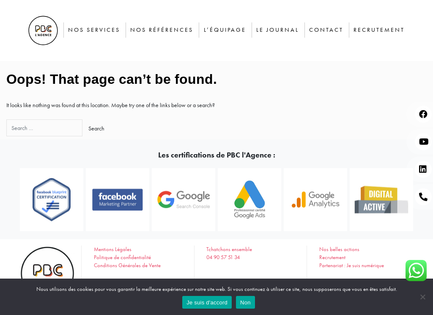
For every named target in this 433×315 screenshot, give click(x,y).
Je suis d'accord (206, 302)
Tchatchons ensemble (229, 249)
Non (245, 302)
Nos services (94, 29)
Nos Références (161, 29)
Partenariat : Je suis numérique (351, 265)
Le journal (277, 29)
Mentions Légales (113, 249)
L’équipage (225, 29)
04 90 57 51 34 (223, 257)
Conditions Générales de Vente (127, 265)
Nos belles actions (339, 249)
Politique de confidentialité (122, 257)
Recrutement (379, 29)
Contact (326, 29)
